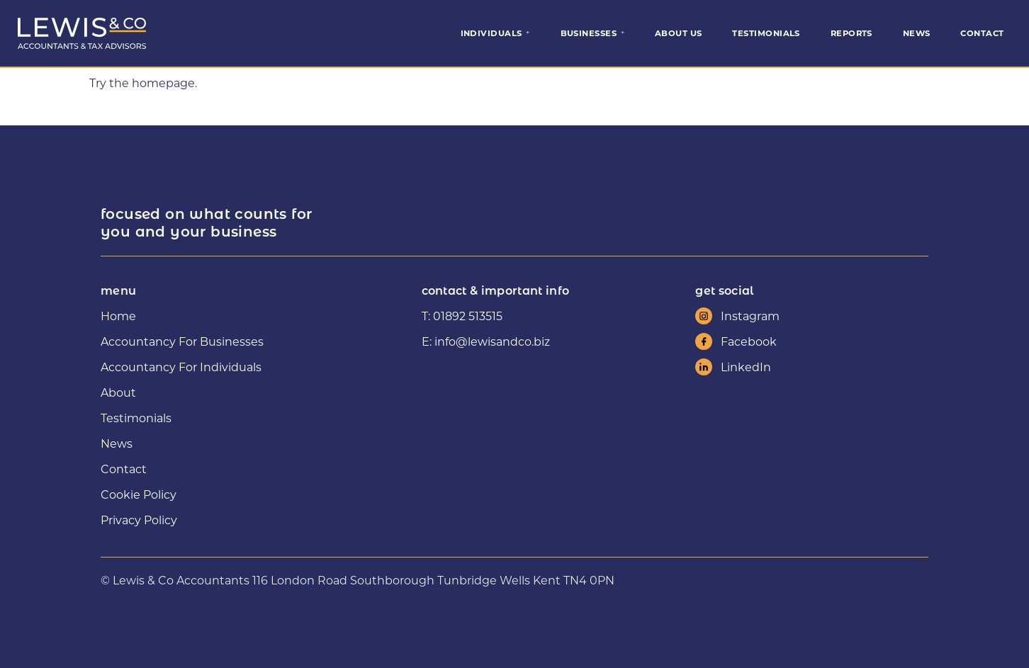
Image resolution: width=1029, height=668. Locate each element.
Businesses (589, 33)
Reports (851, 33)
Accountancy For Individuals (181, 366)
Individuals (491, 33)
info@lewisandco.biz (492, 341)
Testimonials (766, 33)
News (916, 33)
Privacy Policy (139, 519)
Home (118, 315)
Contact (981, 33)
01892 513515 (467, 315)
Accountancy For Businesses (182, 341)
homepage (163, 82)
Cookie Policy (138, 494)
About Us (678, 33)
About (118, 392)
